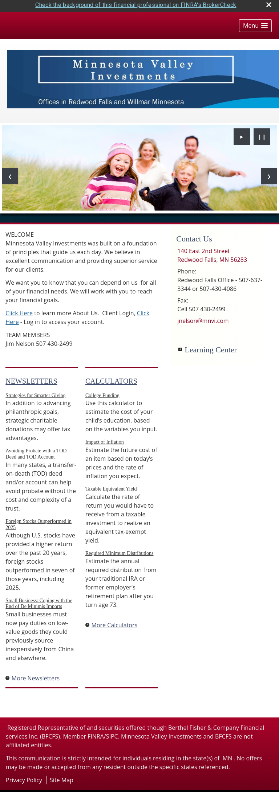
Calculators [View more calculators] (111, 379)
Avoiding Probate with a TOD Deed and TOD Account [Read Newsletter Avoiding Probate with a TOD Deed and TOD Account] (35, 451)
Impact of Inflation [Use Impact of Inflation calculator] (104, 439)
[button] (255, 23)
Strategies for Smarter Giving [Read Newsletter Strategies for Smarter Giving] (35, 393)
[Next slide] (269, 173)
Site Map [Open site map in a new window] (61, 777)
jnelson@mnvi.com (203, 318)
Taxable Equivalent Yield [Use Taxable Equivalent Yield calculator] (111, 486)
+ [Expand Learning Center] (180, 347)
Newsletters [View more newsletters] (31, 379)
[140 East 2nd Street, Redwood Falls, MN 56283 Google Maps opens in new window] (212, 252)
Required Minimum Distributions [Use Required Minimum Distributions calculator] (119, 550)
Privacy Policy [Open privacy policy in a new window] (24, 777)
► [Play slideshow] (241, 134)
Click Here (19, 311)
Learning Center (211, 347)
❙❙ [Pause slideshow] (262, 134)
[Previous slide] (10, 173)
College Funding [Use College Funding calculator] (102, 393)
